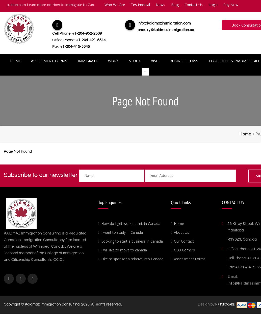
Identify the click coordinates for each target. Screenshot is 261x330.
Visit (155, 60)
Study (135, 60)
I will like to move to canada (124, 250)
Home (16, 60)
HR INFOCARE (225, 304)
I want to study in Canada (122, 232)
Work (113, 60)
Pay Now (230, 4)
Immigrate (88, 60)
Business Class (183, 60)
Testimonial (140, 4)
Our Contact (184, 241)
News (160, 4)
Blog (175, 4)
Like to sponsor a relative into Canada (132, 258)
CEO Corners (184, 250)
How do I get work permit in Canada (130, 223)
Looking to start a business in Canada (132, 241)
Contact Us (194, 4)
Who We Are (115, 4)
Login (213, 4)
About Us (181, 232)
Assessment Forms (50, 60)
